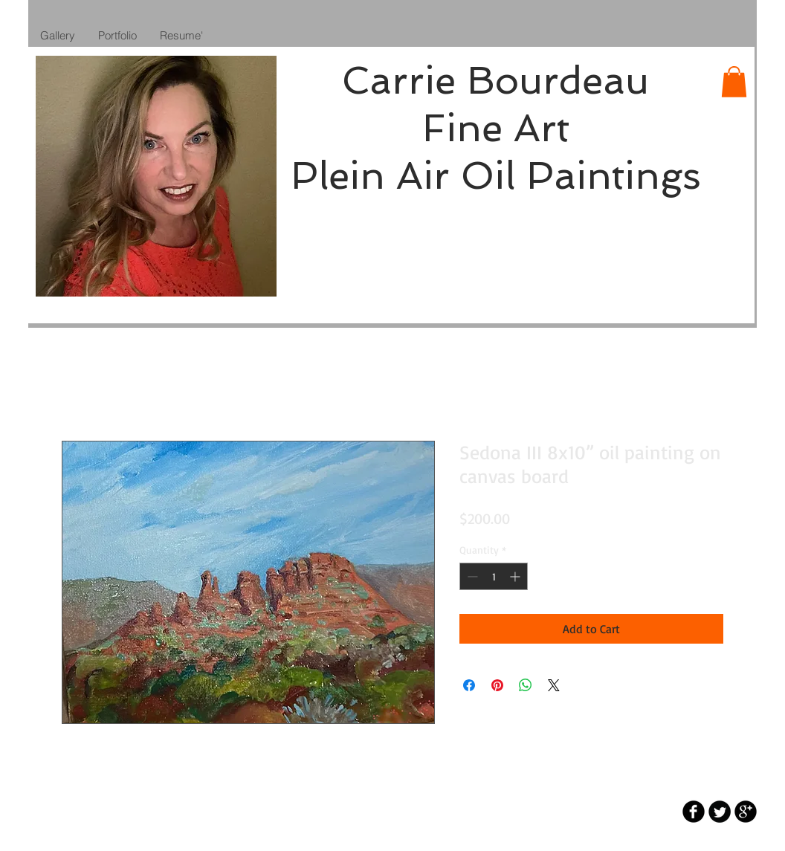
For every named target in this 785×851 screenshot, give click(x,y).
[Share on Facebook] (469, 685)
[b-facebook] (693, 811)
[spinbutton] (493, 576)
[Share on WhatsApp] (525, 685)
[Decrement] (471, 576)
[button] (734, 81)
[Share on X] (554, 685)
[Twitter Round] (719, 811)
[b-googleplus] (745, 811)
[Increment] (516, 576)
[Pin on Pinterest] (497, 685)
